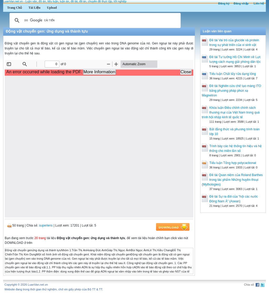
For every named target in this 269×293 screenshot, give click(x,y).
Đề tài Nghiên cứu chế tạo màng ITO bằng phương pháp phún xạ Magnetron (231, 90)
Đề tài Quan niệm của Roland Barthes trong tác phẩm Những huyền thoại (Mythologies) (232, 179)
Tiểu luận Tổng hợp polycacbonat (232, 163)
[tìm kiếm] (94, 20)
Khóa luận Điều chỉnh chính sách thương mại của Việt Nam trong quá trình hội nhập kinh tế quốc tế (231, 112)
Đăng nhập (241, 3)
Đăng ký (224, 3)
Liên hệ (259, 3)
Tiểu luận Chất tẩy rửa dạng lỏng (232, 74)
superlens (46, 225)
